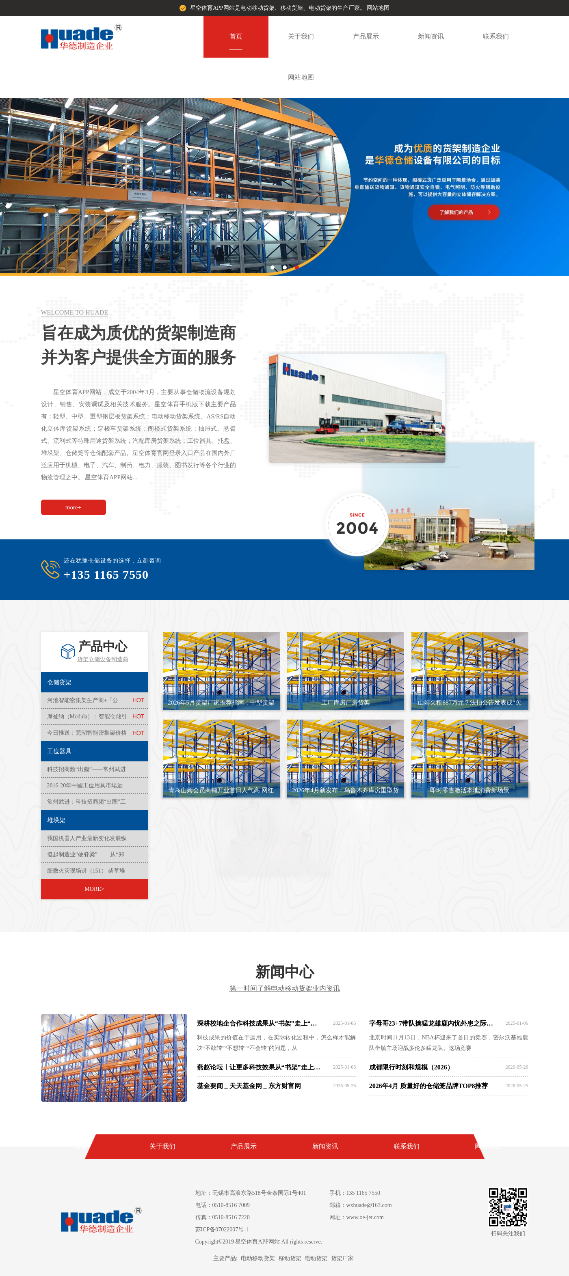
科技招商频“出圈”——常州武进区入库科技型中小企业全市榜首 (87, 772)
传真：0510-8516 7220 (222, 1217)
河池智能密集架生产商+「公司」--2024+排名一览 (83, 703)
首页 (235, 36)
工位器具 (59, 751)
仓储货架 (59, 682)
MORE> (94, 889)
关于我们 (301, 36)
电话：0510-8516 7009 (222, 1205)
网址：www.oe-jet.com (356, 1217)
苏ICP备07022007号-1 (222, 1229)
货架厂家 (342, 1258)
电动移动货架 (258, 1258)
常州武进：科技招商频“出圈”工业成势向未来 (86, 804)
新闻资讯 (431, 36)
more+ (73, 507)
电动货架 (316, 1258)
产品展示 (366, 36)
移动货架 (290, 1258)
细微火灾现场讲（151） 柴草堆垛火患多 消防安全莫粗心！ (86, 873)
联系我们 (496, 36)
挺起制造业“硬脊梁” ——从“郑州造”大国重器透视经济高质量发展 (85, 857)
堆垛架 (56, 820)
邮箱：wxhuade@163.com (360, 1205)
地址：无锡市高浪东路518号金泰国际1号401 (250, 1193)
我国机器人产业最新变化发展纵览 (87, 841)
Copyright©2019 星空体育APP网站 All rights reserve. (258, 1242)
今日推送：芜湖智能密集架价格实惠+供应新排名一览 (87, 735)
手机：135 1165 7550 (354, 1193)
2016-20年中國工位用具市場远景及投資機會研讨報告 (85, 788)
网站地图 (378, 8)
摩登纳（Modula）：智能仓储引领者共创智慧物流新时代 (87, 719)
